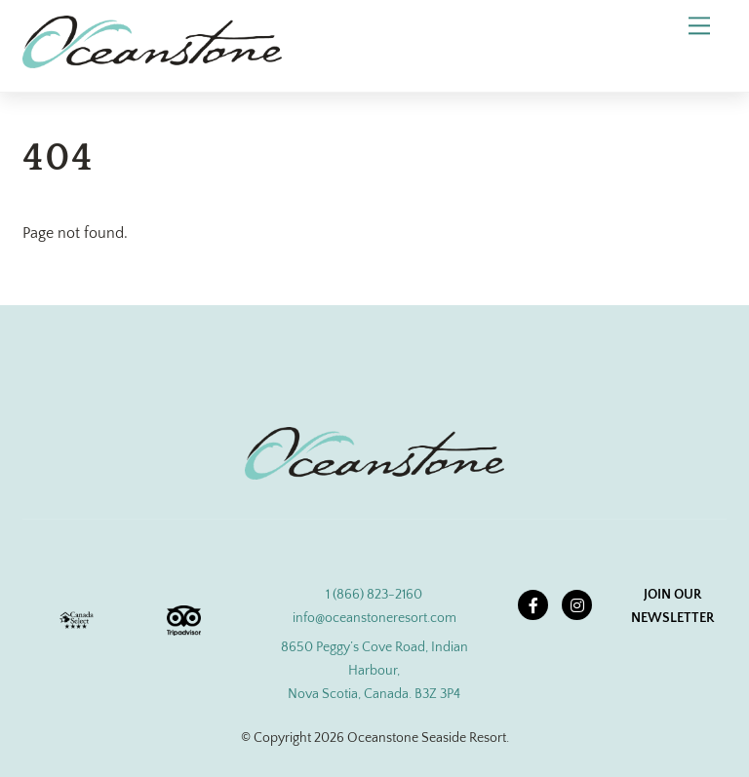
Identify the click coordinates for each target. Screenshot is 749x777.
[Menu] (699, 26)
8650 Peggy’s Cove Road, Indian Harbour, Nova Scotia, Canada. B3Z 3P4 (374, 671)
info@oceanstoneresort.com (374, 618)
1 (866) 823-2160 (374, 594)
